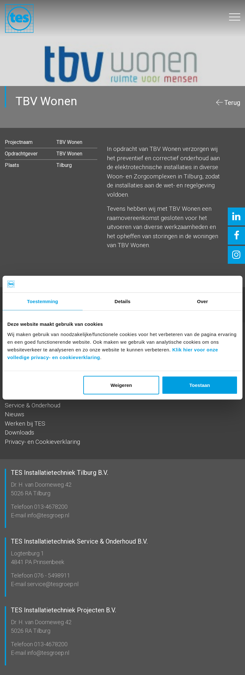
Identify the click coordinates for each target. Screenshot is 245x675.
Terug (232, 102)
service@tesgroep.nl (52, 584)
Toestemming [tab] (42, 301)
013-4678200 (50, 506)
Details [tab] (122, 301)
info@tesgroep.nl (47, 515)
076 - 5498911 (51, 575)
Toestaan (199, 385)
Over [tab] (202, 301)
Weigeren (121, 385)
